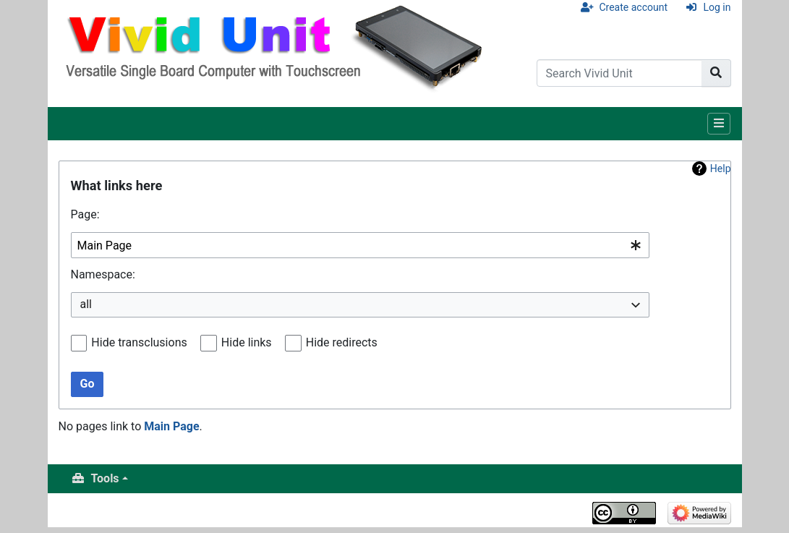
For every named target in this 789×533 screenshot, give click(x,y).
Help (720, 168)
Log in (717, 7)
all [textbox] (86, 304)
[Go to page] (716, 73)
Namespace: (103, 274)
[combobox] (360, 245)
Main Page (171, 426)
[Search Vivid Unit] (619, 73)
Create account (633, 7)
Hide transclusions (139, 342)
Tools (105, 478)
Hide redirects (342, 342)
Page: (85, 214)
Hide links (246, 342)
